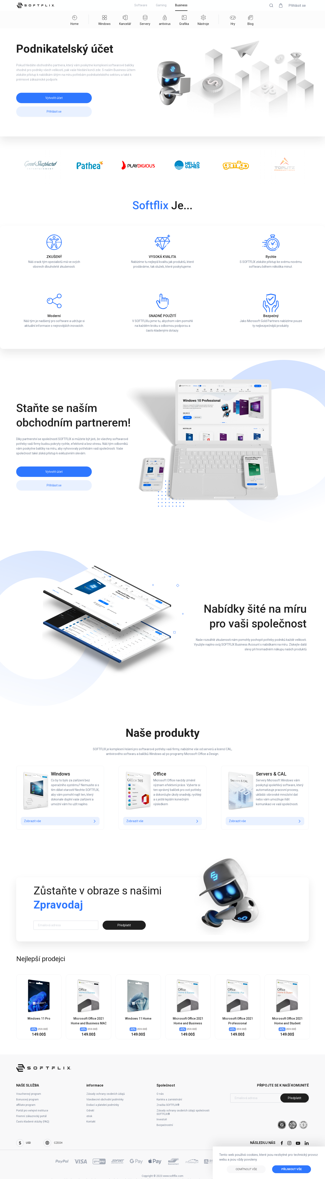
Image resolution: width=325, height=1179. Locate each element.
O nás (160, 1093)
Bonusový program (27, 1099)
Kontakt (90, 1121)
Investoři (162, 1119)
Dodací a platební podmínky (102, 1104)
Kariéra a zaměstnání (169, 1099)
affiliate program (25, 1104)
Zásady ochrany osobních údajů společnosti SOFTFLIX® (183, 1112)
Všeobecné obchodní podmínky (105, 1099)
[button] (271, 5)
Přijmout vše (291, 1169)
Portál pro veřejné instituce (32, 1110)
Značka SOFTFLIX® (168, 1104)
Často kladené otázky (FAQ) (32, 1121)
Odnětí (90, 1110)
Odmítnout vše (246, 1169)
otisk (89, 1116)
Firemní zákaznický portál (31, 1116)
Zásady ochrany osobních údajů (105, 1093)
